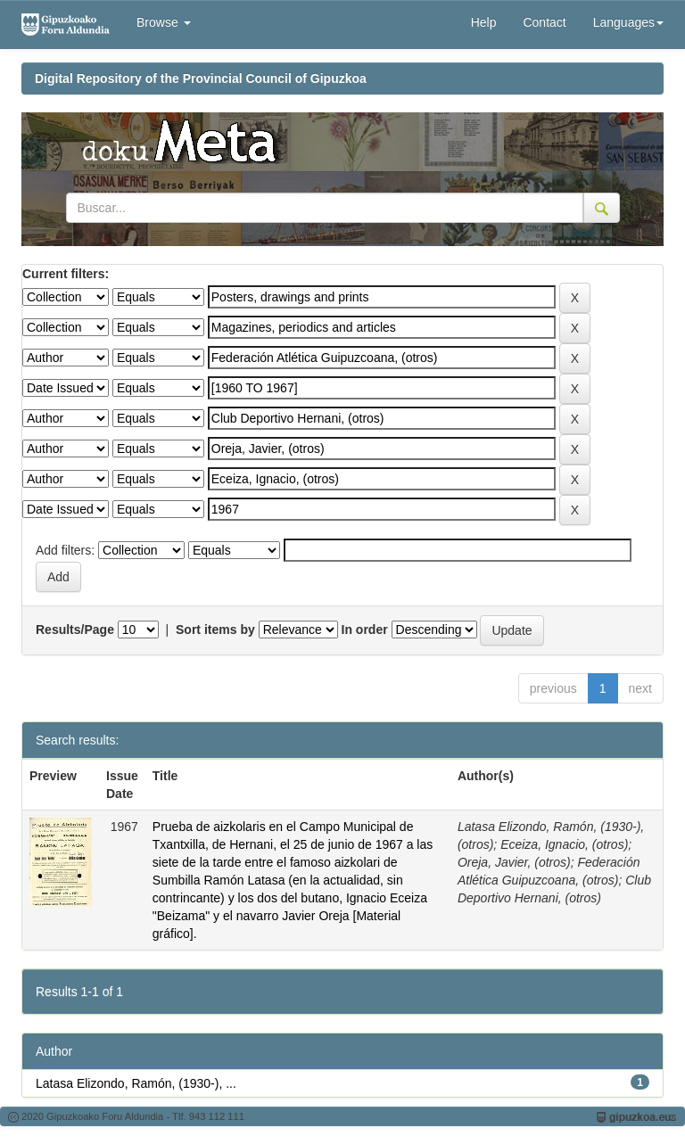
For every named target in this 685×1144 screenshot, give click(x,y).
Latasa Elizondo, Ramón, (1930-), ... (136, 1083)
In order (365, 629)
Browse (163, 22)
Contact (544, 22)
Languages (628, 22)
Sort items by (215, 629)
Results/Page (75, 629)
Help (484, 22)
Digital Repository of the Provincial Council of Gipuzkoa (201, 78)
